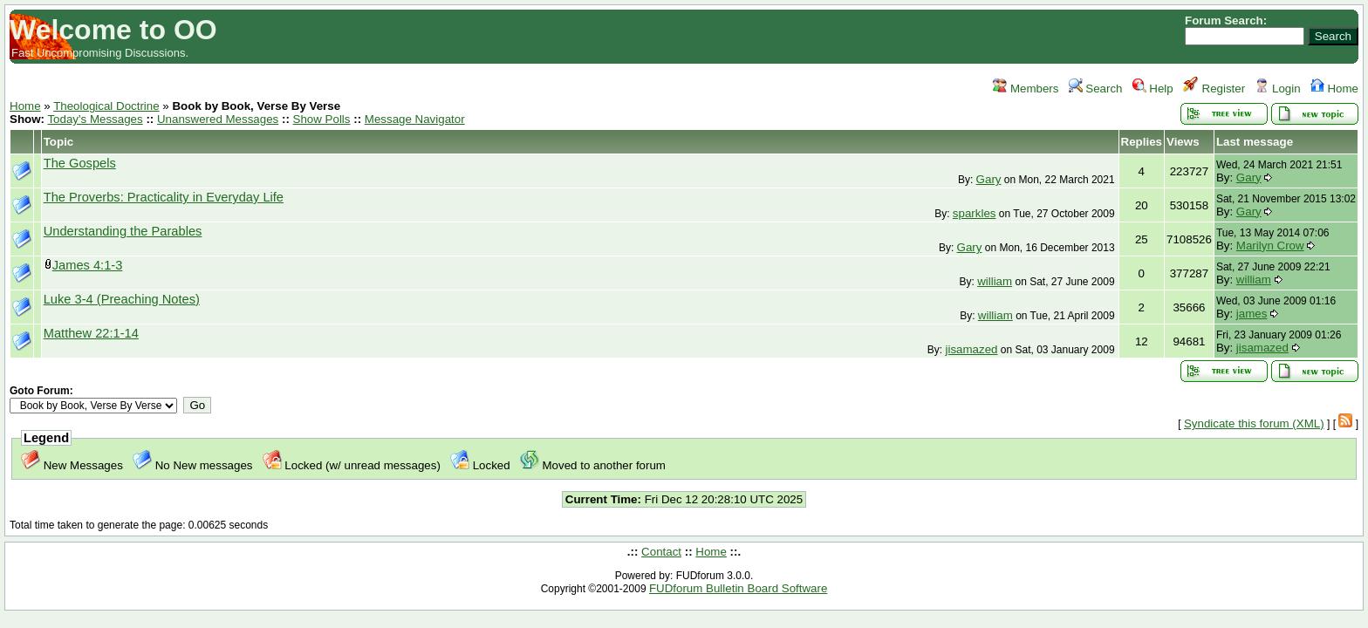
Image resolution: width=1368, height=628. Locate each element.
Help (1152, 88)
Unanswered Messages (217, 119)
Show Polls (322, 119)
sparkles (974, 213)
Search (1096, 88)
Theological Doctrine (106, 106)
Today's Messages (94, 119)
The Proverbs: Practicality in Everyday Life (164, 197)
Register (1214, 88)
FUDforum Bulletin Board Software (738, 588)
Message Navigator (415, 119)
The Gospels (80, 163)
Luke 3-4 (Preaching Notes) (122, 299)
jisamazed (971, 349)
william (994, 281)
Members (1025, 88)
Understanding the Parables (123, 231)
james (1252, 313)
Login (1277, 88)
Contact (661, 551)
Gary (989, 179)
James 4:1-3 (87, 265)
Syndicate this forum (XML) (1254, 423)
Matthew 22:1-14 (91, 333)
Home (1334, 88)
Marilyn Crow (1270, 245)
